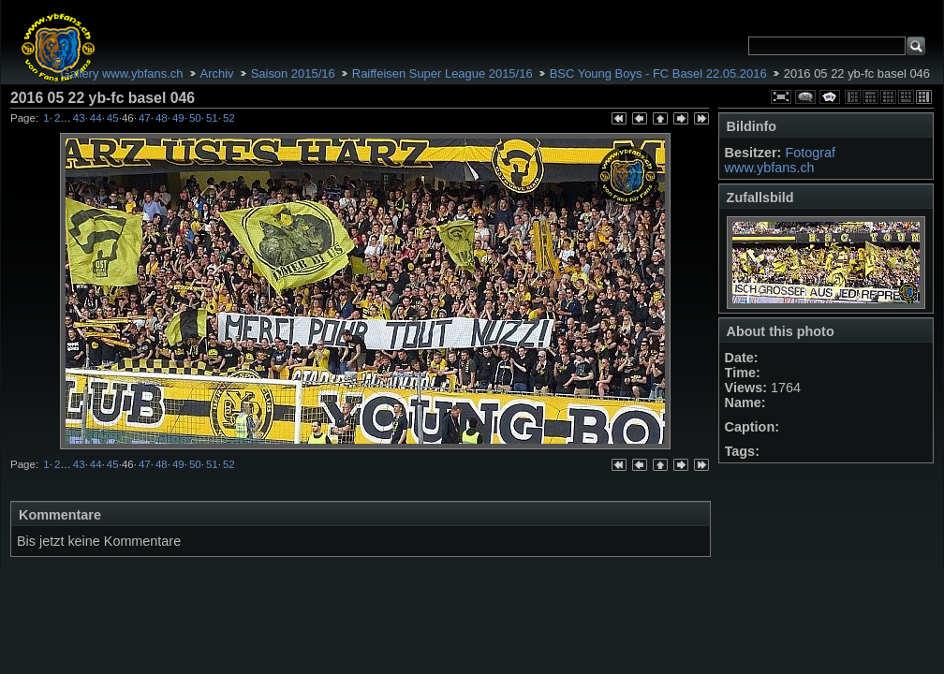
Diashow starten (829, 97)
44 (96, 118)
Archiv (217, 73)
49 (178, 118)
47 (145, 118)
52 (229, 118)
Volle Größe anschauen (781, 97)
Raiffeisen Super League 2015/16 (442, 73)
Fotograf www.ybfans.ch (780, 160)
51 (212, 118)
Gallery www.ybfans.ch (121, 73)
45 (113, 118)
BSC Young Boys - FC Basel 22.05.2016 (658, 73)
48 (161, 118)
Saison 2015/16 (293, 73)
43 (79, 118)
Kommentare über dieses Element (805, 97)
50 (195, 118)
